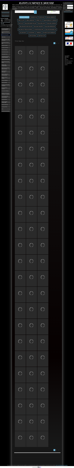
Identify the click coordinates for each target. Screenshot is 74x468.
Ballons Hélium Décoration (4, 71)
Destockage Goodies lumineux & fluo (5, 97)
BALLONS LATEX (41, 23)
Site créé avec (37, 467)
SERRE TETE (39, 20)
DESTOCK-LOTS (41, 35)
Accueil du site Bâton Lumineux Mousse (5, 29)
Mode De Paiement (5, 104)
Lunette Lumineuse (5, 47)
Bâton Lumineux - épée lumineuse (5, 40)
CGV (2, 108)
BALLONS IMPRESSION (50, 26)
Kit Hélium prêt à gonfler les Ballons (6, 85)
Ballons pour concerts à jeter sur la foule (5, 68)
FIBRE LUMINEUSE (30, 20)
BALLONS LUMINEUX (51, 23)
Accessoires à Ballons (5, 90)
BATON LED (41, 17)
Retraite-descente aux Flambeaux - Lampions (5, 93)
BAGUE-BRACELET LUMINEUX (50, 20)
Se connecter (68, 10)
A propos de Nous (4, 106)
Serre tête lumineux (5, 51)
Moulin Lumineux (4, 45)
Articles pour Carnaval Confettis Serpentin (5, 57)
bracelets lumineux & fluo (5, 43)
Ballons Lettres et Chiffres (4, 78)
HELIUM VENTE (23, 32)
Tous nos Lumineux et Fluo (5, 32)
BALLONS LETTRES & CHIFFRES (25, 29)
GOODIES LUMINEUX (24, 17)
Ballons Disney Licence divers (5, 62)
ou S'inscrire (69, 3)
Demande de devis (5, 12)
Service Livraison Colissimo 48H (4, 102)
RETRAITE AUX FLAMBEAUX (49, 32)
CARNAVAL (38, 32)
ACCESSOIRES (31, 32)
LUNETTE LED (21, 20)
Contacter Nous (4, 99)
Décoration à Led (4, 54)
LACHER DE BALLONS (38, 29)
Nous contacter (5, 16)
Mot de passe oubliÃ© (68, 11)
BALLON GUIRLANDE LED (50, 29)
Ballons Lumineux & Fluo (6, 59)
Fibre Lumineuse (4, 49)
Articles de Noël (4, 82)
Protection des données (5, 111)
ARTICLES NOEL (32, 35)
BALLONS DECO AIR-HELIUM (26, 26)
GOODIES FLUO (34, 17)
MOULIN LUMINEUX (51, 17)
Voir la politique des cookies (62, 465)
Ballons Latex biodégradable (4, 65)
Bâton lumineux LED (5, 34)
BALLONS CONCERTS (38, 26)
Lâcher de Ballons (5, 80)
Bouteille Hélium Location (4, 88)
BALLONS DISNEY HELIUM (30, 23)
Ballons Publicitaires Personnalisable (5, 74)
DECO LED (21, 23)
